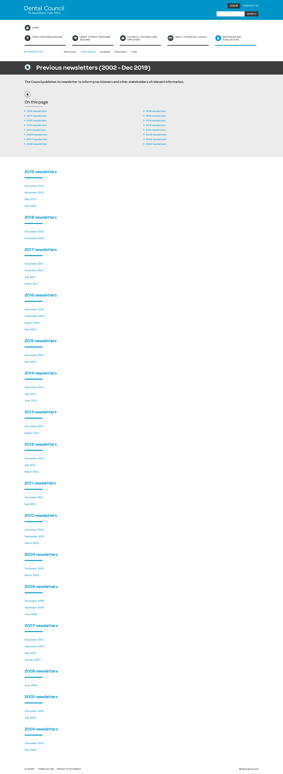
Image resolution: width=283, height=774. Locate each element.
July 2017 (30, 277)
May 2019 (30, 199)
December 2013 (34, 426)
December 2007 (34, 639)
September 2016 (34, 316)
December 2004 (34, 743)
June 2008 (31, 614)
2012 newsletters (156, 125)
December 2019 (34, 185)
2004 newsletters (156, 144)
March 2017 (32, 283)
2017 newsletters (37, 116)
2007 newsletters (37, 139)
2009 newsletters (37, 134)
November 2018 (34, 238)
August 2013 (32, 432)
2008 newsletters (156, 134)
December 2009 (34, 568)
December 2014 (34, 387)
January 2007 (33, 659)
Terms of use (46, 769)
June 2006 (31, 685)
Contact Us (250, 6)
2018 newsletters (156, 111)
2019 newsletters (37, 111)
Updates (105, 52)
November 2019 (34, 192)
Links (134, 52)
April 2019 (30, 205)
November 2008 (34, 607)
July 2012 (30, 465)
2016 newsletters (156, 116)
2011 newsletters (36, 130)
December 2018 (34, 231)
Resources (70, 52)
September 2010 (34, 536)
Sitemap (30, 769)
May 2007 (30, 653)
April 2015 (30, 361)
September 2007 (35, 646)
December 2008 (34, 600)
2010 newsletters (156, 130)
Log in (234, 6)
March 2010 (32, 543)
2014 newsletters (156, 120)
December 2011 (34, 497)
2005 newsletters (37, 144)
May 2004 (30, 749)
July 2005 (30, 717)
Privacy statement (69, 769)
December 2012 (34, 458)
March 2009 (32, 575)
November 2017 (34, 270)
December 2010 (34, 529)
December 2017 (34, 263)
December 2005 (34, 711)
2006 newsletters (156, 139)
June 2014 (31, 400)
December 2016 (34, 309)
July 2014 (30, 393)
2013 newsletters (37, 125)
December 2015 (34, 355)
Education (121, 52)
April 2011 (30, 504)
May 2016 (30, 329)
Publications (88, 52)
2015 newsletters (37, 120)
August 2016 (32, 322)
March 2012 (32, 471)
